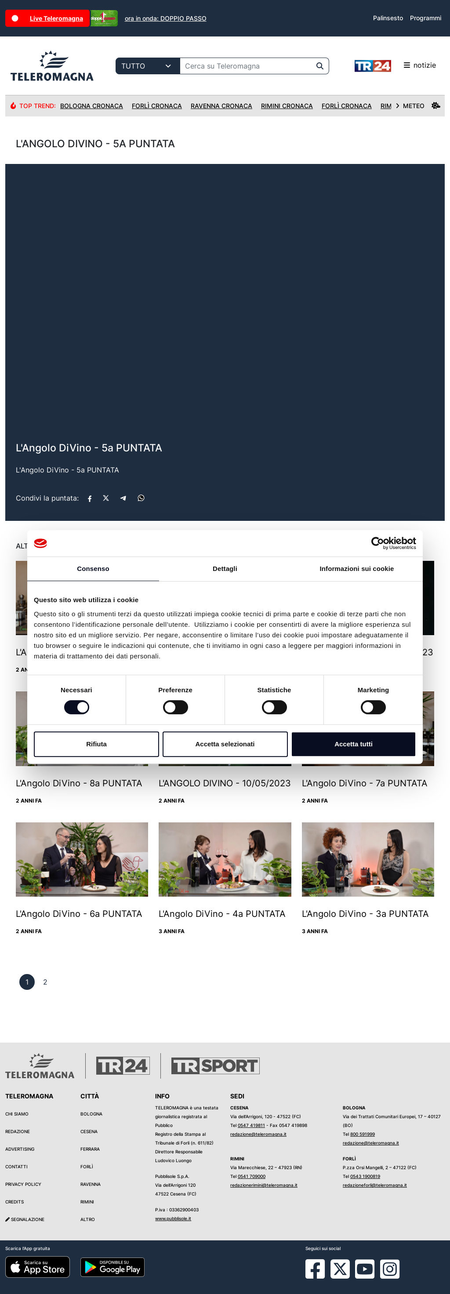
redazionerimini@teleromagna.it (264, 1185)
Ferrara (90, 1149)
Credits (14, 1201)
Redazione (17, 1131)
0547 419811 (251, 1125)
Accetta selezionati (224, 744)
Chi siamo (17, 1113)
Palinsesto (388, 18)
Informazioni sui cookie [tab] (357, 568)
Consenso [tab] (93, 568)
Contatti (16, 1166)
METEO (418, 105)
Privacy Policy (23, 1184)
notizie (395, 66)
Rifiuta (96, 744)
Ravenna (90, 1184)
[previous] (27, 982)
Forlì (86, 1166)
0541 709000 (251, 1176)
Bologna (91, 1113)
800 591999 (362, 1134)
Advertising (19, 1149)
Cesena (89, 1131)
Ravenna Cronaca (221, 105)
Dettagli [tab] (225, 568)
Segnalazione (24, 1219)
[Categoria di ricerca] (148, 66)
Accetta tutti (353, 744)
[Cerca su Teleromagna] (246, 66)
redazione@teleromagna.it (258, 1134)
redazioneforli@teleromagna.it (375, 1185)
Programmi (425, 18)
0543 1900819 (365, 1176)
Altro (87, 1219)
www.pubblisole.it (173, 1218)
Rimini (87, 1201)
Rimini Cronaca (287, 105)
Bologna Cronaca (91, 105)
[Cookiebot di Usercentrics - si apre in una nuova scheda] (377, 543)
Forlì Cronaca (157, 105)
